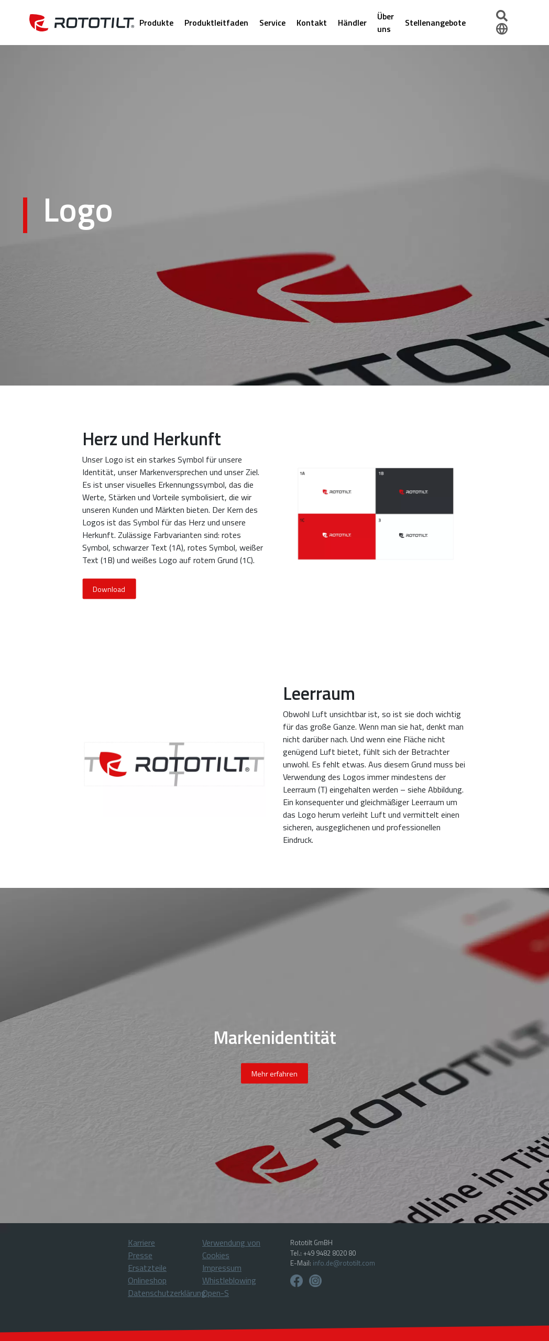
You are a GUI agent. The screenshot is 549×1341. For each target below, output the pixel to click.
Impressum (221, 1267)
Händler (352, 22)
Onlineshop (147, 1280)
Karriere (141, 1242)
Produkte (156, 22)
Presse (140, 1255)
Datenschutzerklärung (167, 1293)
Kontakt (312, 22)
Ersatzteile (147, 1267)
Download (109, 588)
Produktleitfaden (216, 22)
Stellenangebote (435, 22)
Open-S (215, 1293)
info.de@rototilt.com (344, 1263)
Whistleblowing (229, 1280)
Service (272, 22)
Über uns (385, 22)
